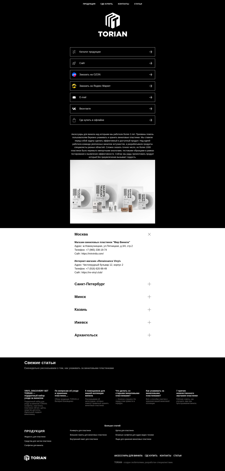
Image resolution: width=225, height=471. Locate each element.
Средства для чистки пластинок (37, 441)
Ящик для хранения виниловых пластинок (133, 439)
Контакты (123, 4)
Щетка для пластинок (125, 430)
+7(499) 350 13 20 (192, 455)
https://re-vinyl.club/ (91, 272)
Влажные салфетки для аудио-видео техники (135, 435)
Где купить (107, 4)
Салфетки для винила (33, 445)
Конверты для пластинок (80, 430)
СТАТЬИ (177, 455)
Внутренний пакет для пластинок (84, 439)
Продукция (89, 4)
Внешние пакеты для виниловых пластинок (88, 435)
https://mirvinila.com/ (92, 253)
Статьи (138, 4)
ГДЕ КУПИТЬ (151, 455)
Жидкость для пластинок (35, 437)
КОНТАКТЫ (165, 455)
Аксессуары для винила (128, 455)
